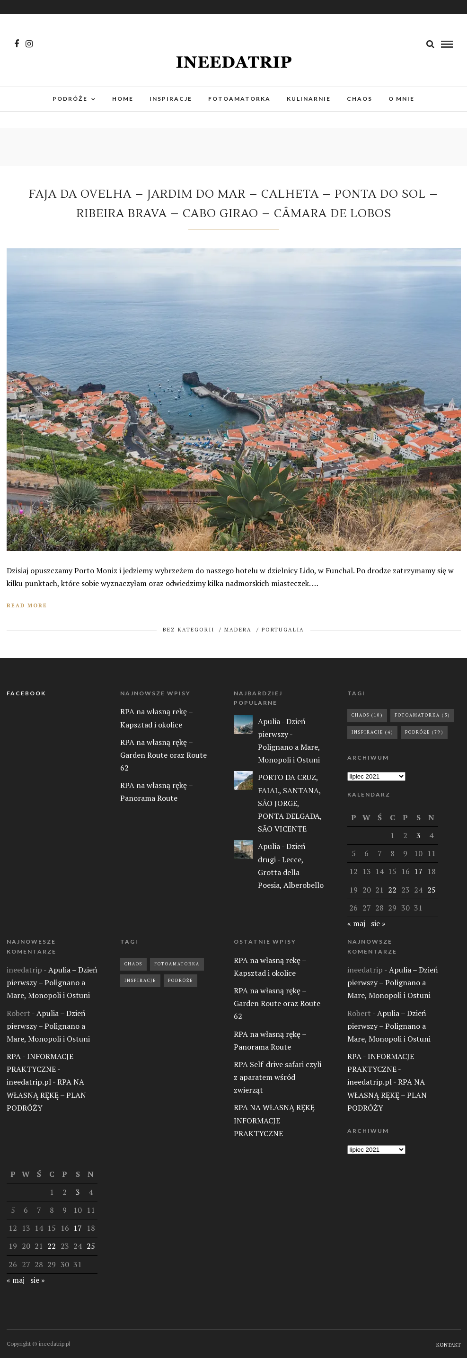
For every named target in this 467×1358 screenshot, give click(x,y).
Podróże (180, 980)
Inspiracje (140, 980)
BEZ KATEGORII (188, 629)
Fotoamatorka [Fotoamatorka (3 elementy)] (422, 715)
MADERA (238, 629)
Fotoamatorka (177, 964)
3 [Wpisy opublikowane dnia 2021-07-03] (418, 835)
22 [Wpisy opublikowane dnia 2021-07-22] (392, 890)
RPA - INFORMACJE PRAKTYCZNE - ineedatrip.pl (40, 1069)
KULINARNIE (309, 98)
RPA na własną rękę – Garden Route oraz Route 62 (163, 755)
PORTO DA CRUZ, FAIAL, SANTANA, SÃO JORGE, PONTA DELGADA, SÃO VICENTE (290, 803)
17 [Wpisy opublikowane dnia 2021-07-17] (418, 871)
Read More (27, 605)
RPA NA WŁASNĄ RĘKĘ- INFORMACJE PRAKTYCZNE (275, 1120)
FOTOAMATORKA (239, 98)
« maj (356, 923)
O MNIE (401, 98)
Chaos (133, 964)
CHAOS (359, 98)
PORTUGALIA (283, 629)
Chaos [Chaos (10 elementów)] (367, 715)
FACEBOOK (26, 693)
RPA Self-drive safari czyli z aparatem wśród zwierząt (277, 1077)
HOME (122, 98)
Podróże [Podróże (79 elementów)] (424, 732)
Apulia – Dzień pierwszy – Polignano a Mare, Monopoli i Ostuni (52, 982)
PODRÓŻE (70, 98)
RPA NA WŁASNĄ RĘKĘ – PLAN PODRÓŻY (46, 1095)
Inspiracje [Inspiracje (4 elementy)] (372, 732)
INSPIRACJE (171, 98)
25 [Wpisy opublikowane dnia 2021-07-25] (431, 890)
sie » (378, 923)
